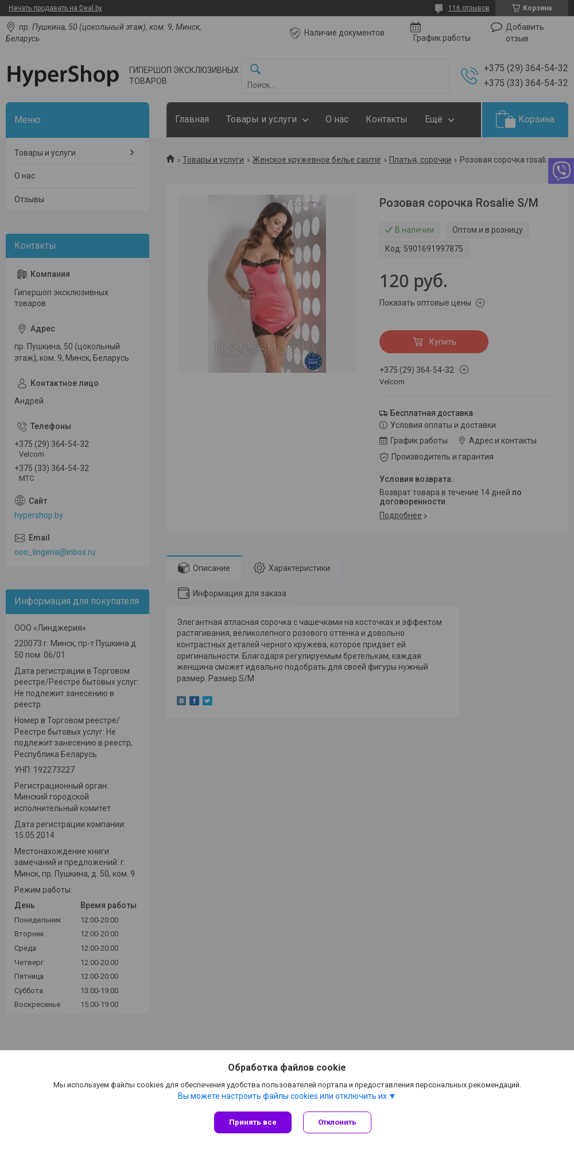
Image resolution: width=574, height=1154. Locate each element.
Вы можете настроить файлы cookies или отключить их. (283, 1096)
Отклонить (337, 1122)
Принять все (253, 1122)
